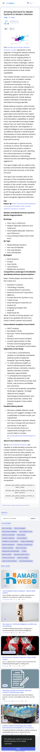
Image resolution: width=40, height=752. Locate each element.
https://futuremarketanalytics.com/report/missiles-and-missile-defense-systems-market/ (20, 206)
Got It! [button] (18, 749)
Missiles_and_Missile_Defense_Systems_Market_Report (20, 497)
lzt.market (20, 751)
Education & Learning (9, 531)
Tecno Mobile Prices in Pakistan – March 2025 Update (18, 592)
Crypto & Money (19, 528)
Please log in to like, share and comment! (15, 505)
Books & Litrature (8, 535)
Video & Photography (9, 561)
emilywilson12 (7, 734)
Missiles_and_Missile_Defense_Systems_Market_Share (20, 486)
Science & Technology (24, 545)
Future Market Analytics (18, 445)
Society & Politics (8, 558)
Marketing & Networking (10, 551)
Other (13, 17)
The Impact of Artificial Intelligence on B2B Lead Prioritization (19, 625)
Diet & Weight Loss (26, 531)
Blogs (5, 17)
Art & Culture (6, 528)
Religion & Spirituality (21, 554)
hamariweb (6, 599)
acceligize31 (7, 632)
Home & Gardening (27, 541)
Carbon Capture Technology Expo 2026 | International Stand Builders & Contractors (17, 727)
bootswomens (7, 701)
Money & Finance (7, 548)
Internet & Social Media (10, 541)
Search (33, 518)
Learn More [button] (8, 743)
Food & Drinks (22, 538)
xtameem (6, 666)
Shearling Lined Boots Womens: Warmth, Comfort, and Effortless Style (17, 692)
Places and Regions (25, 561)
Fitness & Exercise (8, 538)
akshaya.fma (14, 21)
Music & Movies (21, 548)
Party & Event (6, 554)
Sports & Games (22, 558)
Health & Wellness (8, 545)
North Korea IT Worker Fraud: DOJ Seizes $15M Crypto (19, 658)
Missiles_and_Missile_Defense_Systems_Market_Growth (20, 492)
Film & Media (21, 535)
